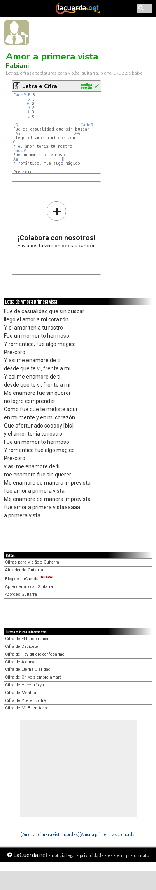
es (110, 855)
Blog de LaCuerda (29, 578)
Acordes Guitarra (21, 594)
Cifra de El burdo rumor (27, 638)
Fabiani (17, 65)
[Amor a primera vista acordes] (50, 834)
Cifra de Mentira (20, 692)
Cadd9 (19, 95)
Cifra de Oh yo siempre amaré (33, 677)
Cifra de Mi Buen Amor (26, 707)
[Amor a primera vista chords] (107, 834)
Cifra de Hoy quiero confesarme (35, 654)
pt (128, 855)
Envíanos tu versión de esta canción (57, 224)
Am (18, 133)
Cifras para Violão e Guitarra (32, 562)
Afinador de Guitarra (24, 569)
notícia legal (64, 855)
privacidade (92, 855)
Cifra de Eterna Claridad (28, 669)
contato (141, 855)
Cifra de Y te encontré (25, 700)
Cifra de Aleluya (20, 662)
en (119, 855)
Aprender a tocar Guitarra (29, 586)
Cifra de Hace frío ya (24, 685)
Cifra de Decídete (21, 646)
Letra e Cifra (39, 86)
